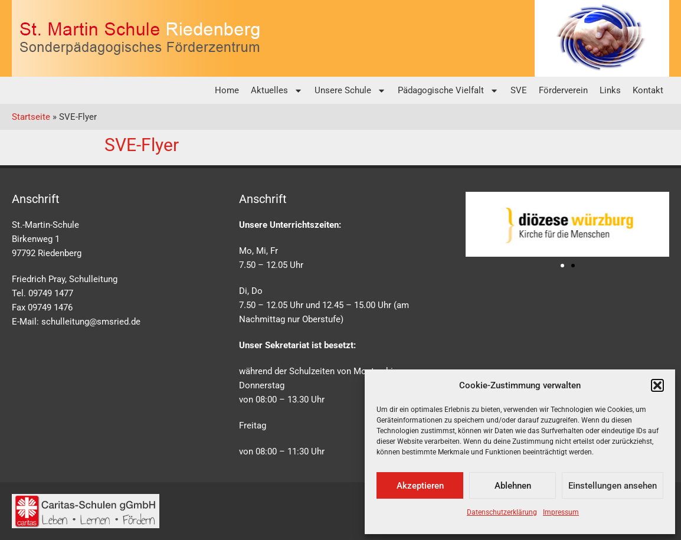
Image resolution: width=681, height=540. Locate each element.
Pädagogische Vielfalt (448, 90)
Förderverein (563, 90)
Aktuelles (277, 90)
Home (227, 90)
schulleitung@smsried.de (90, 321)
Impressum (561, 512)
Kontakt (648, 90)
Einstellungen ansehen (612, 485)
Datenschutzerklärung (502, 512)
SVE (518, 90)
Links (610, 90)
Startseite (31, 117)
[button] (657, 385)
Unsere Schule (350, 90)
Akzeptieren (420, 485)
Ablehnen (513, 485)
